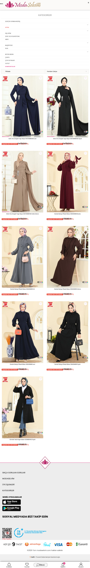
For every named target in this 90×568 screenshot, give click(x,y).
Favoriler (26, 565)
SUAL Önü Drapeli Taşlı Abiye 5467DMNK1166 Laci (22, 139)
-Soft (32, 557)
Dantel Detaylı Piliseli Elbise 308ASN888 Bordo (67, 214)
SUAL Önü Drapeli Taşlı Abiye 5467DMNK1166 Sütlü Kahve (22, 214)
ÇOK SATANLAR (10, 60)
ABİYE (7, 39)
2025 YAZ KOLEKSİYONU (12, 36)
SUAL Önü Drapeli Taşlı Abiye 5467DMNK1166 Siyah (67, 139)
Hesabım (81, 565)
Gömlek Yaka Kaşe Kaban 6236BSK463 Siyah (23, 439)
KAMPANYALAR (10, 66)
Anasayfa (9, 565)
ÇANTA (7, 57)
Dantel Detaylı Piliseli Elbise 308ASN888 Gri (22, 289)
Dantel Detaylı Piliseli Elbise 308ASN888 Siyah (67, 364)
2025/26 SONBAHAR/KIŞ (12, 21)
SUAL (6, 48)
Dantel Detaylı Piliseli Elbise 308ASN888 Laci (22, 364)
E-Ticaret (38, 557)
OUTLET (7, 63)
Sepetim (63, 565)
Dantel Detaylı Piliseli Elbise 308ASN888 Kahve (67, 289)
